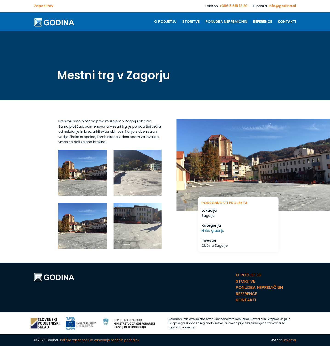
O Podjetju (165, 21)
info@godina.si (282, 5)
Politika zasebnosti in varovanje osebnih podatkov (99, 340)
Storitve (191, 21)
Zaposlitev (43, 5)
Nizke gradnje (213, 230)
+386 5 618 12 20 (233, 5)
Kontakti (287, 21)
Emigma (289, 340)
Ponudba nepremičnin (226, 21)
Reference (262, 21)
